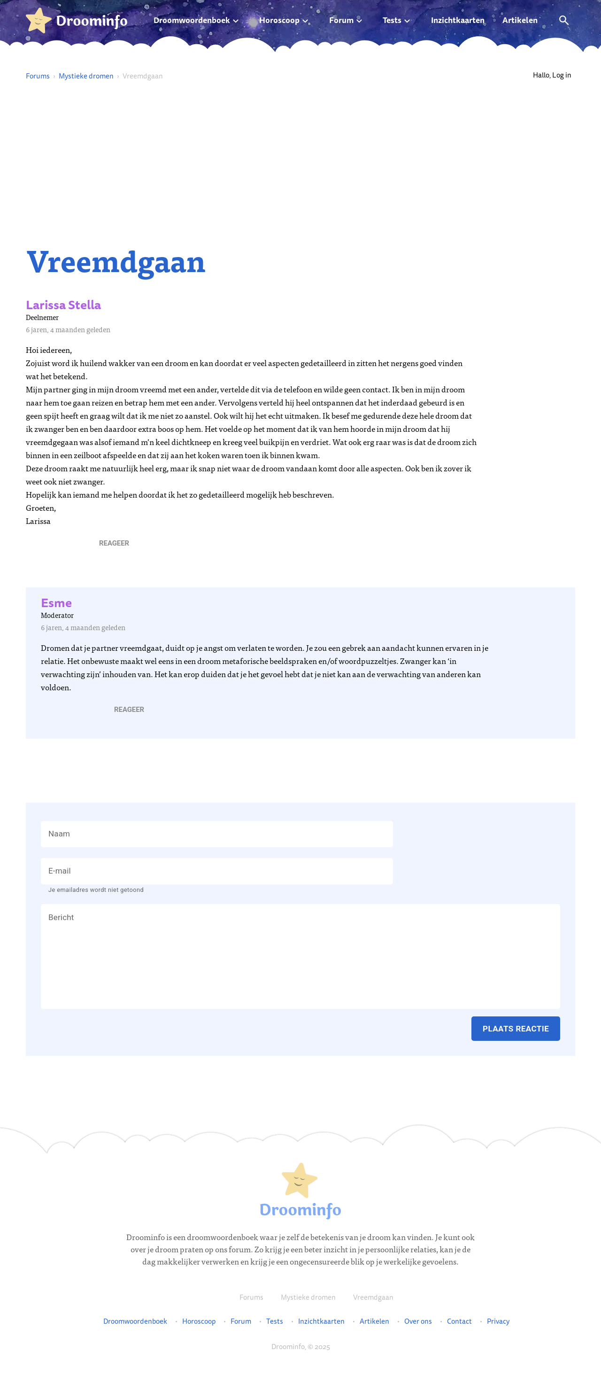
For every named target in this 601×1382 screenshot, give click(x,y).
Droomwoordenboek (192, 20)
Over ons (418, 1321)
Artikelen (520, 20)
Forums (38, 75)
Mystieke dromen (86, 75)
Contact (459, 1321)
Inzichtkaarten (458, 20)
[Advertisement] (300, 162)
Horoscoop (279, 20)
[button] (114, 543)
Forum (341, 20)
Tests (392, 20)
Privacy (498, 1321)
